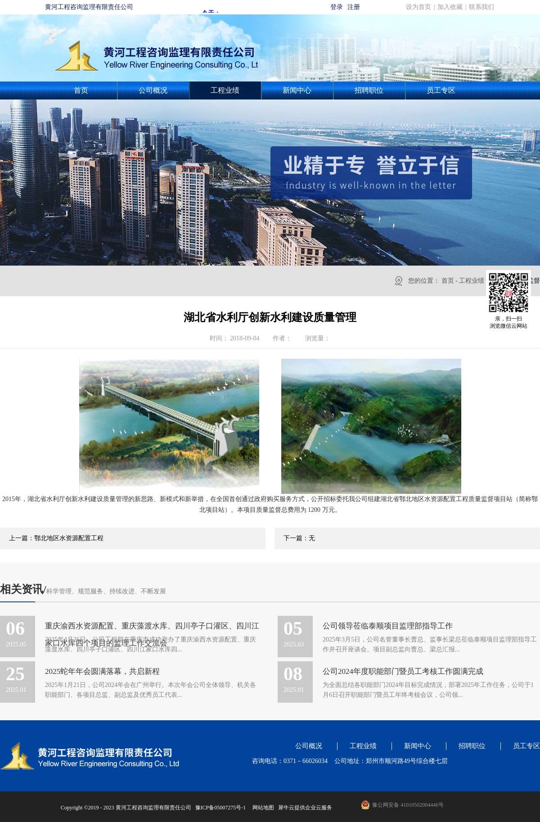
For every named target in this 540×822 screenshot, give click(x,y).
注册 (353, 7)
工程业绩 (471, 280)
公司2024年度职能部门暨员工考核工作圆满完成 (403, 671)
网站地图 (262, 807)
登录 (336, 7)
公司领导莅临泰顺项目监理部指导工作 (388, 626)
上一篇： (56, 538)
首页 (81, 90)
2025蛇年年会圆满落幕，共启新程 (102, 671)
